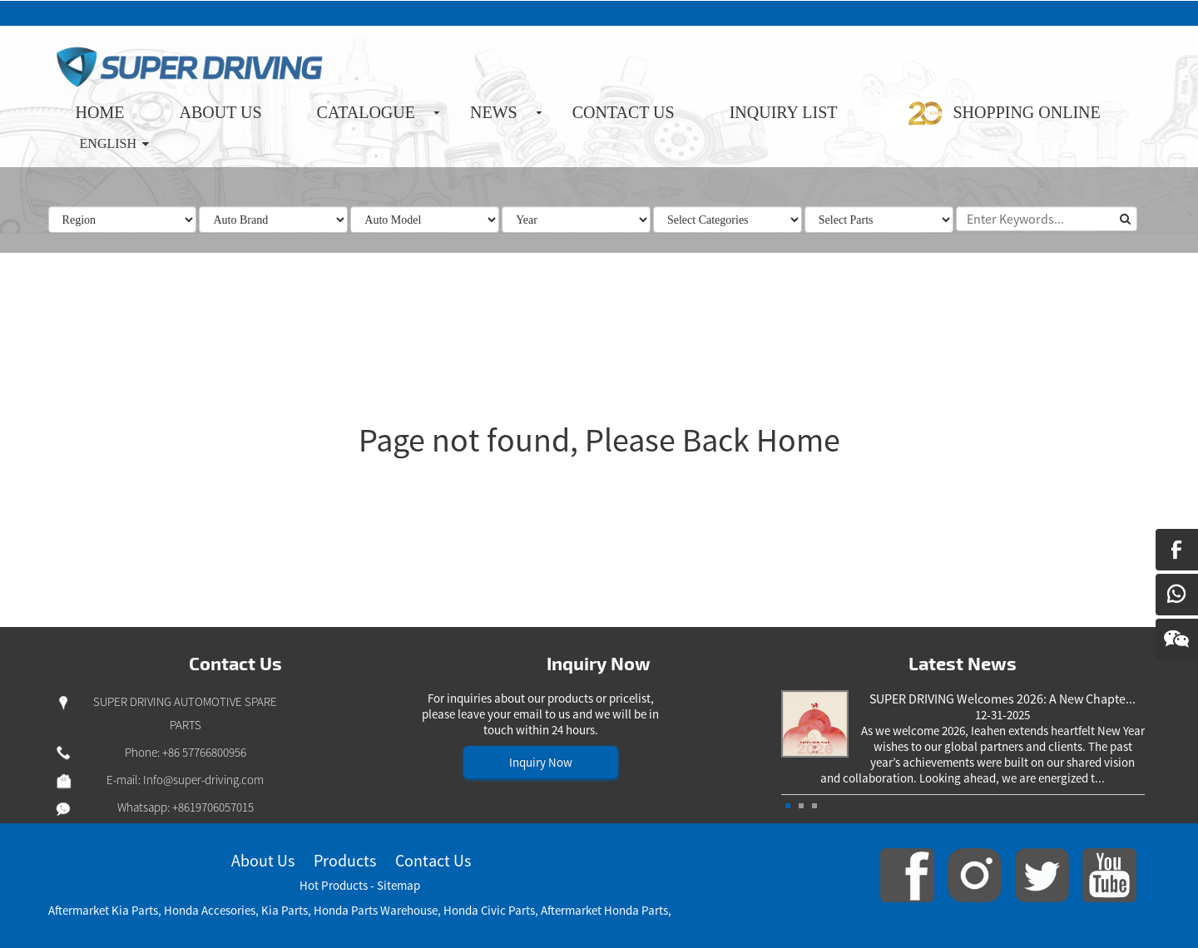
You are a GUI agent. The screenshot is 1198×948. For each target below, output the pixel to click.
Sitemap (398, 885)
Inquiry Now (540, 762)
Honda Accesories (209, 910)
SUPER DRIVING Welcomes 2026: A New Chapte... (1002, 698)
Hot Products (334, 885)
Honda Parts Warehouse (376, 910)
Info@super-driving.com (203, 780)
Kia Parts (284, 910)
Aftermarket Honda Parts (604, 910)
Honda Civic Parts (489, 910)
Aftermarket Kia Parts (103, 910)
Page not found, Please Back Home (599, 440)
